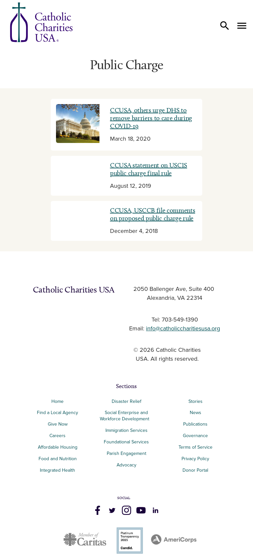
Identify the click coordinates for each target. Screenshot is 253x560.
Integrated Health (57, 470)
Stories (195, 401)
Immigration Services (126, 430)
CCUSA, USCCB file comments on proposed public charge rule (152, 214)
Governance (195, 435)
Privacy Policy (195, 459)
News (195, 412)
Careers (57, 435)
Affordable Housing (57, 447)
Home (57, 401)
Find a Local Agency (57, 412)
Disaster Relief (126, 401)
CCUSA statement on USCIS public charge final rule (148, 169)
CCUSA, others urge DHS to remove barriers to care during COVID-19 (151, 118)
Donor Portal (195, 470)
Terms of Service (195, 447)
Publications (195, 424)
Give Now (58, 424)
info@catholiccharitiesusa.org (183, 328)
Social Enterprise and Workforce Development (126, 416)
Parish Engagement (126, 453)
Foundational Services (126, 442)
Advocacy (126, 465)
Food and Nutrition (58, 459)
